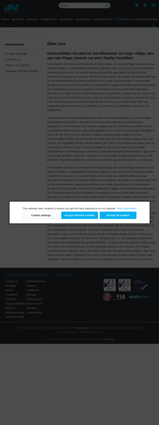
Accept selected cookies (79, 215)
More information (127, 208)
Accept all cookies (118, 215)
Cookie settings (41, 215)
